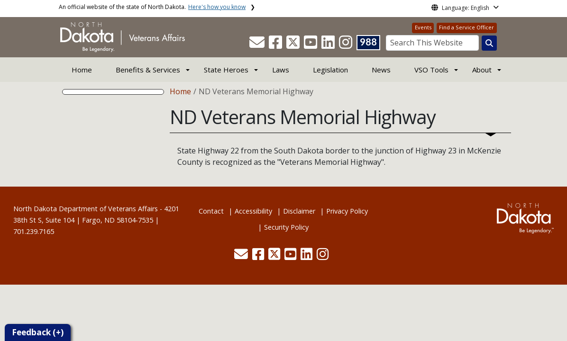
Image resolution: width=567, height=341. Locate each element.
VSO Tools (431, 69)
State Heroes (226, 69)
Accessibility (253, 210)
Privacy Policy (347, 210)
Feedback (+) (38, 332)
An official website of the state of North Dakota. (152, 7)
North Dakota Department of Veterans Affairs (85, 208)
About (482, 69)
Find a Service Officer (466, 27)
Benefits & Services (148, 69)
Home (82, 69)
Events (423, 27)
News (381, 69)
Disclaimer (299, 210)
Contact (211, 210)
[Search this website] (489, 43)
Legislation (330, 69)
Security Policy (286, 227)
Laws (280, 69)
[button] (257, 45)
